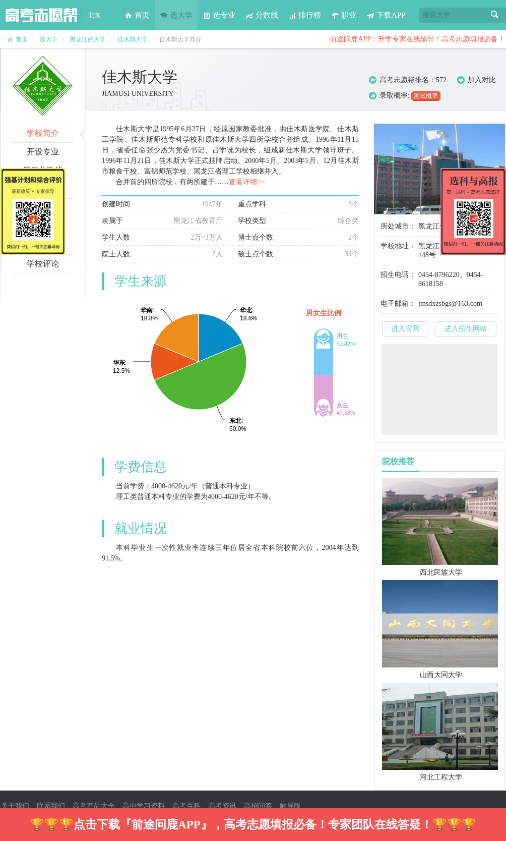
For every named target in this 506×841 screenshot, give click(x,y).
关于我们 (15, 806)
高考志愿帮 (41, 15)
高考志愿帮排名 (404, 80)
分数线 (261, 15)
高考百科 (186, 806)
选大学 (176, 15)
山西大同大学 (441, 675)
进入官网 (405, 328)
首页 (137, 15)
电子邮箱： (398, 303)
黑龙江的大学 (88, 39)
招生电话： (398, 274)
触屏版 (290, 806)
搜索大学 (436, 15)
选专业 (219, 15)
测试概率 (426, 95)
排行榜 (304, 15)
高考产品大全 (94, 806)
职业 (343, 15)
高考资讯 (222, 806)
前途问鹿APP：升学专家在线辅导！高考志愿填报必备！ (417, 39)
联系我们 (51, 806)
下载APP (386, 15)
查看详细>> (247, 182)
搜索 (495, 15)
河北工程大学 (441, 777)
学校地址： (398, 246)
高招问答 (258, 806)
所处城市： (398, 226)
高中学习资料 (143, 806)
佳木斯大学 (132, 39)
